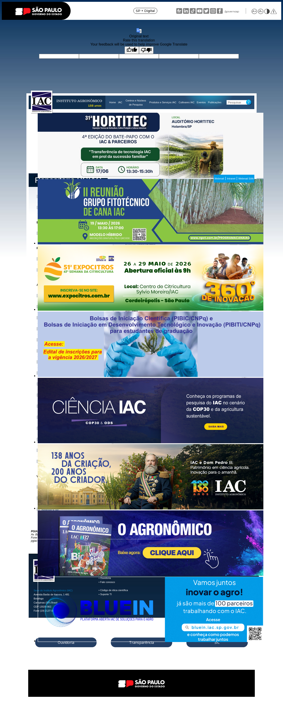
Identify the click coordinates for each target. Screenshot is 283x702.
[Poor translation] (146, 50)
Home (112, 102)
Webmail (219, 178)
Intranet (231, 178)
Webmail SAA (246, 178)
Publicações (214, 102)
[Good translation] (132, 50)
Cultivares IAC (187, 102)
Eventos (201, 102)
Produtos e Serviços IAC (162, 102)
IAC (120, 102)
